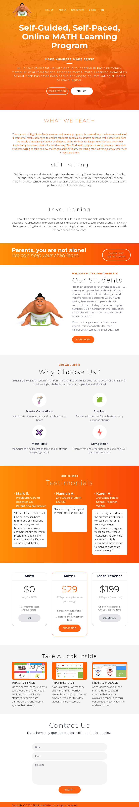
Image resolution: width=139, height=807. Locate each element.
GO (29, 616)
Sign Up (49, 10)
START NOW (83, 337)
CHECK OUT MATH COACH (116, 255)
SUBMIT (69, 788)
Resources (77, 10)
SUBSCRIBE (69, 626)
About (62, 10)
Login (92, 10)
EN (102, 10)
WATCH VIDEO (57, 91)
